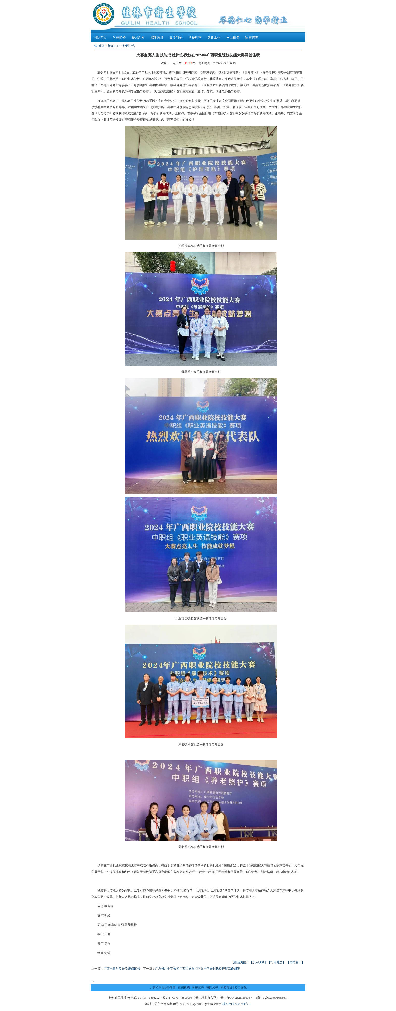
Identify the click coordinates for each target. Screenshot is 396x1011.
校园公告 (129, 46)
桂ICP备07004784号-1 (236, 1004)
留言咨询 (251, 37)
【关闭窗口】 (295, 962)
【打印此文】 (276, 962)
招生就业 (157, 37)
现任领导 (169, 987)
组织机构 (184, 987)
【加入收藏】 (258, 962)
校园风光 (212, 987)
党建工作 (213, 37)
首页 (101, 46)
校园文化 (241, 987)
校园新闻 (138, 37)
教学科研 (176, 37)
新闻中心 (114, 46)
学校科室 (195, 37)
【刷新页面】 (240, 962)
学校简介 (119, 37)
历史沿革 (155, 987)
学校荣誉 (198, 987)
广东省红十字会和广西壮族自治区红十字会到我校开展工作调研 (197, 968)
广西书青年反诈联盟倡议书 (122, 968)
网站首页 (100, 37)
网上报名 (232, 37)
